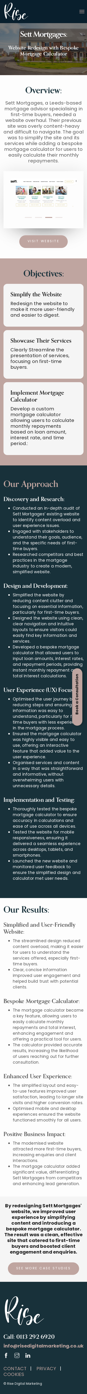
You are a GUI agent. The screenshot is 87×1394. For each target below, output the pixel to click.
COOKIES (13, 1375)
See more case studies (43, 1268)
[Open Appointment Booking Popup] (77, 697)
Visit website (44, 241)
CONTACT (14, 1369)
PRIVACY (45, 1369)
